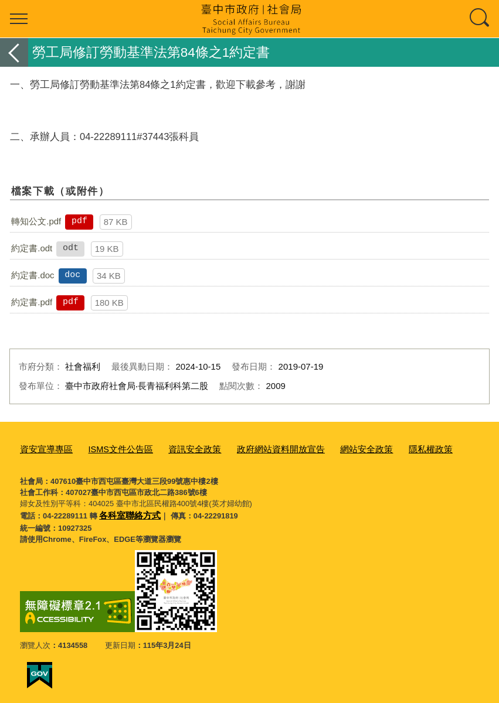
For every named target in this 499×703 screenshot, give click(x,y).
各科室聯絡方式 (125, 513)
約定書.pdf (31, 302)
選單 (19, 18)
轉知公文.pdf (36, 221)
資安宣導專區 (43, 448)
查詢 (480, 18)
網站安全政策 (329, 448)
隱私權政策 (387, 448)
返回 (14, 52)
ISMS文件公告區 (110, 448)
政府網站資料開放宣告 (253, 448)
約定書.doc (32, 275)
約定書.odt (31, 248)
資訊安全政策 (176, 448)
